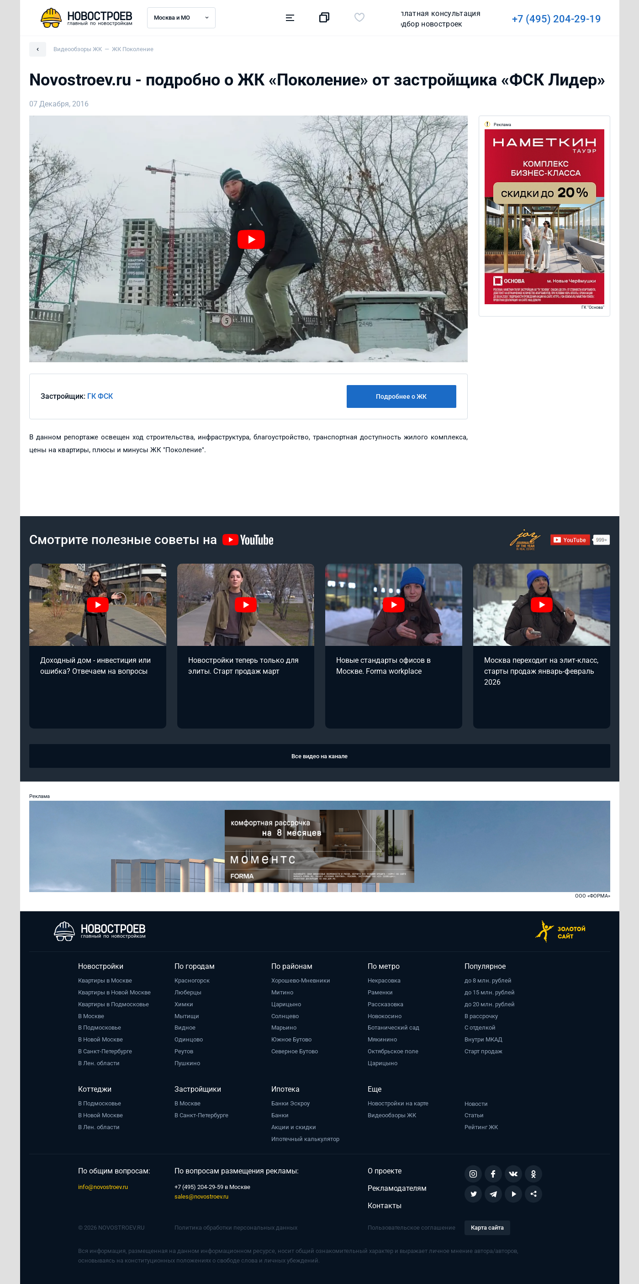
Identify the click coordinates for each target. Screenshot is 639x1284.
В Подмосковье (99, 1027)
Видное (184, 1027)
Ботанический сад (393, 1027)
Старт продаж (483, 1051)
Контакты (384, 1205)
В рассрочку (481, 1016)
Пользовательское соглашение (411, 1227)
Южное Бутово (291, 1039)
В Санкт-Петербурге (105, 1051)
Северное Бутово (294, 1051)
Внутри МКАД (483, 1039)
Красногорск (192, 980)
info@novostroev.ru (103, 1187)
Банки (280, 1115)
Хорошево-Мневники (300, 980)
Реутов (183, 1051)
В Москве (91, 1016)
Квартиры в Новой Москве (114, 992)
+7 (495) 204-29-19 (429, 19)
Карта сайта (487, 1227)
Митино (282, 992)
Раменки (380, 992)
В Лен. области (99, 1063)
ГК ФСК (100, 396)
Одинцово (188, 1039)
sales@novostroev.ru (201, 1196)
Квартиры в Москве (105, 980)
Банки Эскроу (290, 1103)
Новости (476, 1103)
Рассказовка (385, 1004)
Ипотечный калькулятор (305, 1139)
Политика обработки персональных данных (235, 1227)
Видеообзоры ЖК (392, 1115)
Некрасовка (384, 980)
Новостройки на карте (398, 1103)
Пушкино (187, 1063)
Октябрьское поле (393, 1051)
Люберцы (187, 992)
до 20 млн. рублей (490, 1004)
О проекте (384, 1171)
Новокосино (384, 1016)
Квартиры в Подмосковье (113, 1004)
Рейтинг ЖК (481, 1127)
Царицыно (286, 1004)
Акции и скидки (293, 1127)
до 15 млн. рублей (490, 992)
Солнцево (285, 1016)
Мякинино (382, 1039)
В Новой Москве (100, 1039)
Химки (183, 1004)
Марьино (283, 1027)
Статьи (474, 1115)
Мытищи (186, 1016)
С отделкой (480, 1027)
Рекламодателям (397, 1188)
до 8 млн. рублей (488, 980)
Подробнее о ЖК (401, 396)
